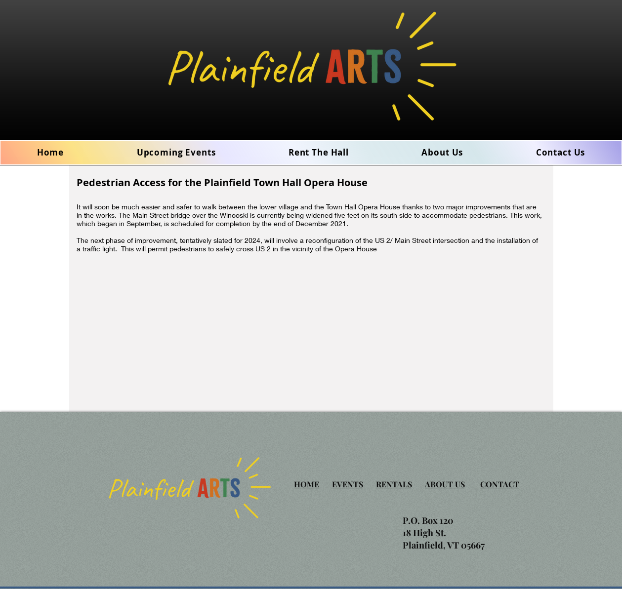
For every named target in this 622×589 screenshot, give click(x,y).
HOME (306, 484)
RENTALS (394, 484)
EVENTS (347, 484)
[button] (442, 152)
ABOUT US (445, 484)
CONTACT (499, 484)
